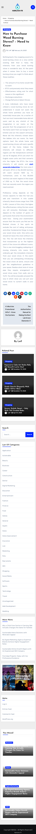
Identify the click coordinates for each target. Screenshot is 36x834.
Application (6, 450)
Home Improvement (9, 536)
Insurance (6, 541)
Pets (4, 556)
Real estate (6, 561)
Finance (5, 506)
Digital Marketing (8, 486)
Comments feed (8, 714)
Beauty (5, 461)
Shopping (7, 29)
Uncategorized (7, 601)
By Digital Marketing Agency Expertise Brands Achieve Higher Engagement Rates (16, 642)
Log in (4, 704)
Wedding (5, 611)
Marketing (6, 551)
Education (6, 491)
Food (4, 511)
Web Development (9, 606)
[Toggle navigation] (2, 7)
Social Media (7, 576)
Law (3, 546)
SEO (3, 566)
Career (4, 471)
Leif (10, 50)
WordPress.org (7, 719)
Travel (4, 596)
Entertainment (7, 496)
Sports (4, 586)
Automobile (6, 456)
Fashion (5, 501)
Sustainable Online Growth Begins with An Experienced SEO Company (16, 812)
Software (5, 581)
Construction (7, 476)
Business (5, 466)
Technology (6, 591)
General (5, 521)
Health (4, 526)
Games (4, 516)
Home (4, 531)
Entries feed (7, 709)
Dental (4, 481)
